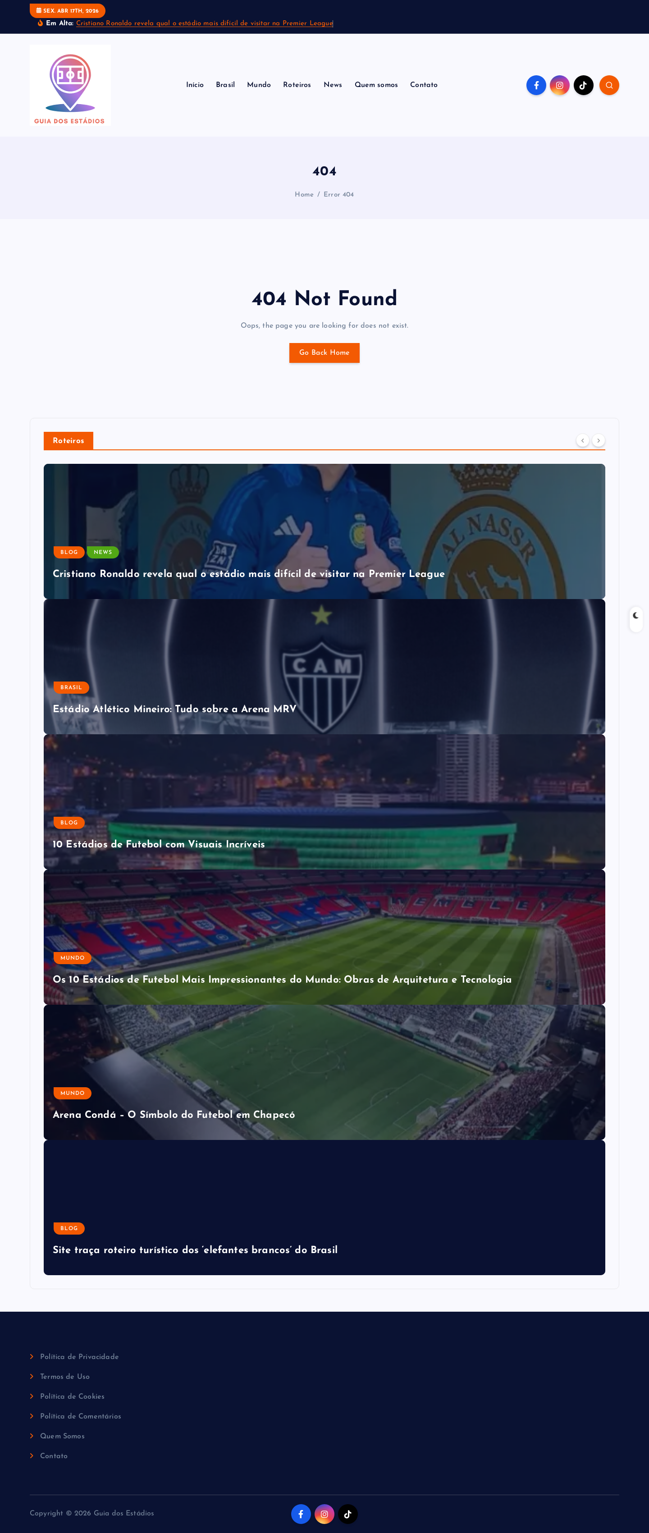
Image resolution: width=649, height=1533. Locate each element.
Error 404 (339, 195)
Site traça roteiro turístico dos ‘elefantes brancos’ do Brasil (195, 1250)
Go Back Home (324, 353)
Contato (424, 85)
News (333, 85)
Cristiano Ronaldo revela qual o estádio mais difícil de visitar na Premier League (204, 23)
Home (304, 195)
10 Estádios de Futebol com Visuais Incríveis (159, 845)
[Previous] (583, 440)
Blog (69, 552)
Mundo (259, 85)
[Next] (598, 440)
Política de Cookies (72, 1396)
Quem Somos (62, 1436)
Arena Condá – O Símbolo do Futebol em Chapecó (174, 1115)
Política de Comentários (80, 1416)
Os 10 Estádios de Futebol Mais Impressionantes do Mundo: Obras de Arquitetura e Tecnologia (282, 980)
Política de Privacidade (79, 1357)
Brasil (225, 85)
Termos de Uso (65, 1377)
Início (195, 85)
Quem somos (376, 85)
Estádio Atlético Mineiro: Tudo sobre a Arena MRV (175, 710)
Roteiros (297, 85)
